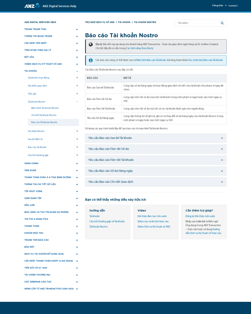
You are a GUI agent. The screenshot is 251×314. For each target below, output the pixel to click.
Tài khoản (124, 22)
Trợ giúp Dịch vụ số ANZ (99, 22)
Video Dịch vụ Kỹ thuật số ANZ (154, 227)
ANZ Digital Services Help (40, 22)
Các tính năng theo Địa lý (139, 48)
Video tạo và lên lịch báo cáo (153, 221)
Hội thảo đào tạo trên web (152, 216)
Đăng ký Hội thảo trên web (200, 216)
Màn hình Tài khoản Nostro (45, 108)
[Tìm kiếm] (200, 23)
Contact (233, 6)
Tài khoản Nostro (145, 22)
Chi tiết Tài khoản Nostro (43, 115)
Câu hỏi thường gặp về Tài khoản (107, 221)
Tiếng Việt (218, 5)
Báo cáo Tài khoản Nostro (44, 122)
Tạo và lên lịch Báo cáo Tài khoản (205, 60)
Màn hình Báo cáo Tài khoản (151, 60)
